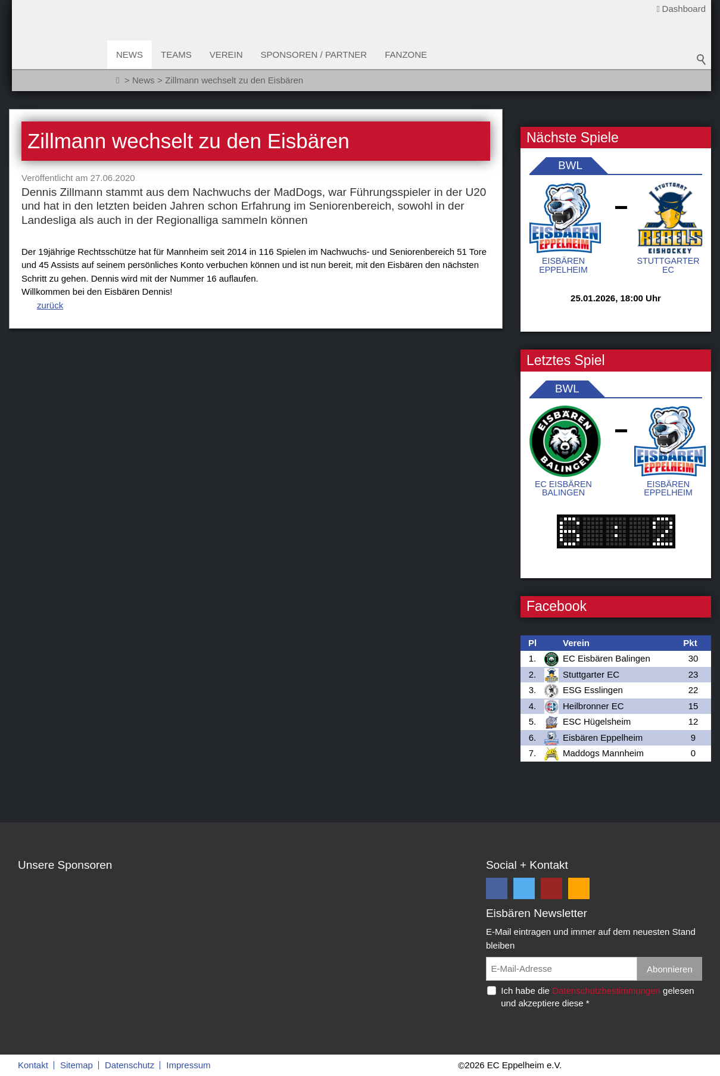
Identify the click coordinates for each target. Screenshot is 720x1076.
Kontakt (33, 1065)
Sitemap (76, 1065)
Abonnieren (670, 969)
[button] (496, 888)
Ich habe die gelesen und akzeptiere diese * (597, 996)
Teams (176, 54)
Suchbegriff (701, 59)
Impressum (188, 1065)
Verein (226, 54)
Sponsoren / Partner (314, 54)
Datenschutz (129, 1065)
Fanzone (406, 54)
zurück (50, 305)
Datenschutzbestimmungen (606, 990)
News (129, 54)
